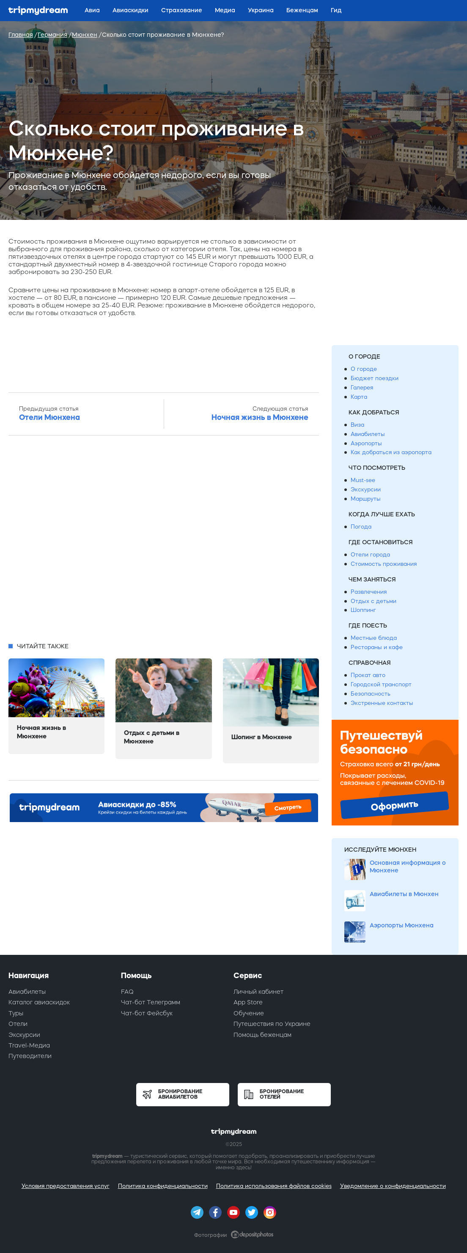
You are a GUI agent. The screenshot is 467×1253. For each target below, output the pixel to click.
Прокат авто (368, 675)
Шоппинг (363, 610)
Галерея (362, 387)
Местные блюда (374, 638)
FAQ (127, 992)
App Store (248, 1002)
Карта (359, 397)
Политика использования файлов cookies (274, 1186)
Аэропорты (366, 443)
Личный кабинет (258, 992)
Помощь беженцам (262, 1035)
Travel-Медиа (29, 1045)
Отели (17, 1024)
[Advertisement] (163, 541)
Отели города (370, 554)
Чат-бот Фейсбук (147, 1013)
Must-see (363, 480)
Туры (15, 1013)
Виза (357, 425)
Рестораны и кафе (377, 647)
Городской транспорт (381, 684)
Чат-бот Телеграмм (150, 1002)
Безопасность (370, 693)
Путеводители (30, 1056)
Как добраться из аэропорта (391, 452)
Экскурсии (366, 489)
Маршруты (366, 499)
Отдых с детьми (373, 601)
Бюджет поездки (374, 378)
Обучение (249, 1013)
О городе (364, 369)
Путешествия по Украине (272, 1024)
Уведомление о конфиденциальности (393, 1186)
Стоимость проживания (384, 564)
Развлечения (369, 592)
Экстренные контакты (382, 703)
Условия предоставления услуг (66, 1186)
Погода (361, 526)
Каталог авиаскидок (39, 1002)
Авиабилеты (368, 434)
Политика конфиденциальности (163, 1186)
